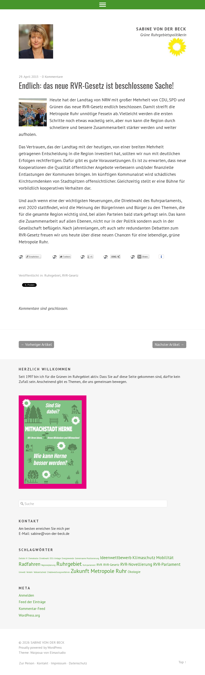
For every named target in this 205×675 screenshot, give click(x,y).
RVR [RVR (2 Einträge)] (99, 565)
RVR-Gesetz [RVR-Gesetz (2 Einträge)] (111, 565)
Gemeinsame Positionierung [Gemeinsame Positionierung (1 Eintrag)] (87, 558)
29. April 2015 (29, 76)
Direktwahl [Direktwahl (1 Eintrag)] (44, 558)
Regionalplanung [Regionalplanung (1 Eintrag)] (48, 565)
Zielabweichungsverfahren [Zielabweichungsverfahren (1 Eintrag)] (58, 572)
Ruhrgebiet (52, 275)
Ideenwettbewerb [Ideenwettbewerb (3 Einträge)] (115, 557)
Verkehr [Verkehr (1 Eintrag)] (29, 572)
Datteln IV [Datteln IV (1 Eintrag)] (23, 558)
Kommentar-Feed (32, 609)
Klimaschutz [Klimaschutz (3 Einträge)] (143, 557)
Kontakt (42, 663)
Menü (102, 4)
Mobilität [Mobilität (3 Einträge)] (165, 557)
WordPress (55, 648)
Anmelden (26, 595)
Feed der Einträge (32, 602)
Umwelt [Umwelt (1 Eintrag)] (22, 572)
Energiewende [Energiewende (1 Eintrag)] (68, 558)
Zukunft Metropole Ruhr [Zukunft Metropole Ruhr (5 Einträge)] (99, 571)
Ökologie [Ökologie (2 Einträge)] (134, 572)
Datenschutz (78, 663)
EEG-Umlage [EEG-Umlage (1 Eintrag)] (55, 558)
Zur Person (26, 663)
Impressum (58, 663)
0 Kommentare (52, 76)
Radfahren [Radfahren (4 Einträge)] (29, 564)
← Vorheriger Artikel (36, 344)
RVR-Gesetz (70, 275)
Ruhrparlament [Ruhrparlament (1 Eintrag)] (89, 565)
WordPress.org (29, 615)
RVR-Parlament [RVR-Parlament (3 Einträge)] (166, 564)
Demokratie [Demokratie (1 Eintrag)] (33, 558)
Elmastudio (58, 653)
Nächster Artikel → (169, 344)
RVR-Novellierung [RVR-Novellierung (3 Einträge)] (136, 564)
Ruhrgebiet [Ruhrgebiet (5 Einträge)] (69, 564)
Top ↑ (182, 662)
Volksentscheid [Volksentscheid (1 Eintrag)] (40, 572)
